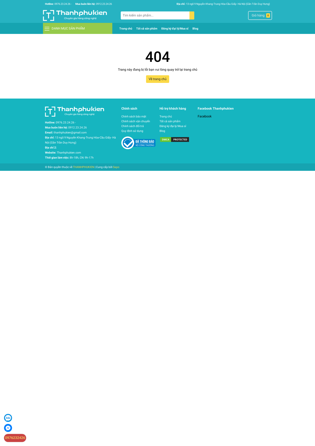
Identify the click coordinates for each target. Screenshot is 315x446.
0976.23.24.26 (62, 3)
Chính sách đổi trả (132, 126)
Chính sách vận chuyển (135, 121)
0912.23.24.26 (104, 3)
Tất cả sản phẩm (170, 121)
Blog (162, 130)
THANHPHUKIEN (83, 167)
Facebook (205, 116)
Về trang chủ (158, 79)
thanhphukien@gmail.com (70, 132)
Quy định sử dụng (132, 130)
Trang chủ (166, 116)
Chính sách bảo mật (133, 116)
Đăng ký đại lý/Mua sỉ (173, 126)
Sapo (116, 167)
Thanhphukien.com (69, 152)
